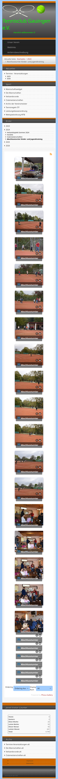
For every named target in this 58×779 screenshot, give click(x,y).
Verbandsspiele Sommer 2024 (18, 133)
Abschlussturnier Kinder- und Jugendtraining (24, 139)
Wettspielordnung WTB (15, 114)
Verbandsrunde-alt (13, 751)
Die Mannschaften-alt (15, 748)
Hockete (10, 135)
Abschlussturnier (29, 178)
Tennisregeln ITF (12, 107)
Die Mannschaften (13, 93)
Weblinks (10, 47)
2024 (8, 129)
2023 (8, 126)
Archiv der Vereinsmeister (16, 104)
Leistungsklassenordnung (16, 111)
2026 (9, 79)
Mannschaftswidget (14, 89)
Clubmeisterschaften (14, 100)
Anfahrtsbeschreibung (16, 52)
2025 (9, 76)
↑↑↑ (51, 770)
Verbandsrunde (12, 96)
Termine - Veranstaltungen (17, 73)
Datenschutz (29, 763)
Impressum (30, 761)
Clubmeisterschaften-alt (16, 755)
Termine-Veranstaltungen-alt (18, 744)
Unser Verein (11, 42)
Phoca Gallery (47, 695)
